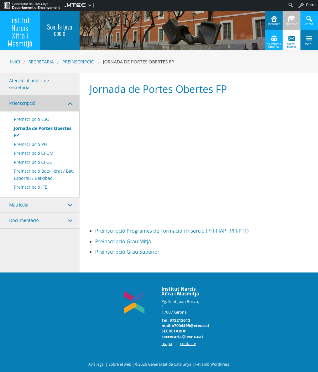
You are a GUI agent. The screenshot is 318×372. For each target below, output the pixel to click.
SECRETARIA (41, 62)
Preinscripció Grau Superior (127, 251)
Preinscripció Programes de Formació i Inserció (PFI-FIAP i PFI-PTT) (172, 230)
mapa (167, 343)
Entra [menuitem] (310, 5)
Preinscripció (78, 62)
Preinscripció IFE (30, 187)
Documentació (24, 220)
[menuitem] (32, 5)
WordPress (220, 364)
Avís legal (96, 364)
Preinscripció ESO (32, 119)
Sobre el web (120, 364)
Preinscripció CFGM (33, 153)
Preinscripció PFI (30, 144)
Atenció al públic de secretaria (29, 84)
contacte (188, 343)
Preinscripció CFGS (33, 162)
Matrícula (18, 205)
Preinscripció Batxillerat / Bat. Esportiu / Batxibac (44, 174)
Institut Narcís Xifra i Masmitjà (20, 31)
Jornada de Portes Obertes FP (42, 131)
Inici (15, 62)
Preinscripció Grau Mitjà (123, 241)
